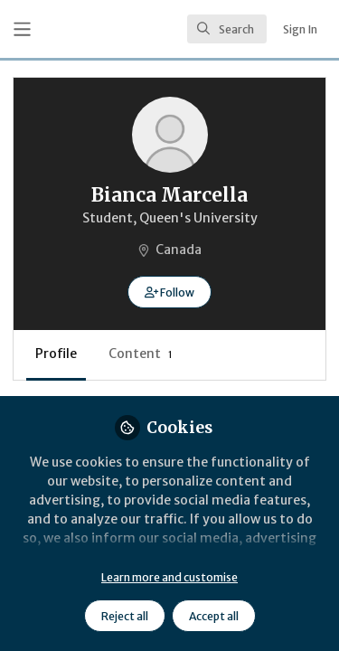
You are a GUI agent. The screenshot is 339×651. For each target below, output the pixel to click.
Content (140, 353)
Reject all (124, 616)
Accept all (214, 616)
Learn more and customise (169, 577)
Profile (56, 353)
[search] (227, 28)
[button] (169, 292)
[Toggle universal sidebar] (22, 29)
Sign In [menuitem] (300, 29)
